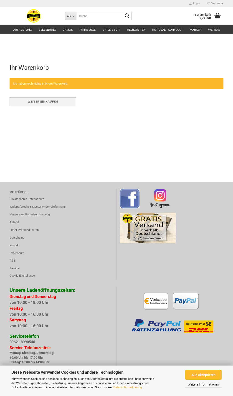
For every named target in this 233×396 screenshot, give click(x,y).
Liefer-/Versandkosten (24, 230)
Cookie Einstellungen (23, 275)
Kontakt (15, 245)
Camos (68, 29)
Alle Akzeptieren (203, 375)
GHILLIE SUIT (111, 29)
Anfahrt (14, 222)
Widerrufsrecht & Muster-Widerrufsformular (38, 206)
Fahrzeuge (88, 29)
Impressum (17, 253)
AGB (12, 260)
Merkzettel (215, 3)
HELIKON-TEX (136, 29)
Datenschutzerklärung (127, 387)
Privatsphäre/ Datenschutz (27, 199)
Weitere (214, 29)
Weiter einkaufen (43, 101)
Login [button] (194, 3)
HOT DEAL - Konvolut (167, 29)
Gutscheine (17, 237)
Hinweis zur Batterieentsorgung (30, 214)
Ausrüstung (22, 29)
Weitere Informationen (203, 384)
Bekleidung (47, 29)
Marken (195, 29)
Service (14, 268)
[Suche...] (70, 16)
